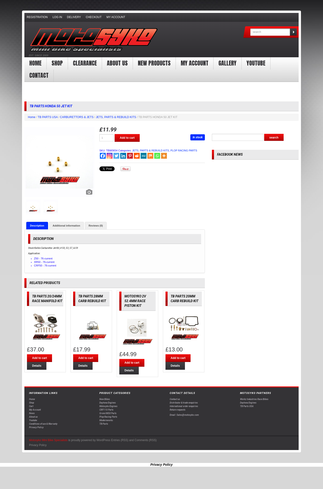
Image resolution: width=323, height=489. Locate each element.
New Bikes (104, 399)
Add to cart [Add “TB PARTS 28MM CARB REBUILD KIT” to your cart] (85, 358)
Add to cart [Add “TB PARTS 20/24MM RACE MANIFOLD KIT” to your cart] (39, 358)
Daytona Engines (107, 402)
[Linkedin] (123, 156)
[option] (59, 162)
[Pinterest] (130, 156)
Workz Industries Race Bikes (254, 399)
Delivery (74, 17)
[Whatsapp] (157, 156)
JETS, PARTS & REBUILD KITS (116, 117)
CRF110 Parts (106, 409)
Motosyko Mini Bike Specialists (48, 440)
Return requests (177, 409)
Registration (37, 17)
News (32, 413)
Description (37, 225)
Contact (39, 75)
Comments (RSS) (146, 440)
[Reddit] (137, 156)
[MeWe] (143, 156)
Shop (57, 63)
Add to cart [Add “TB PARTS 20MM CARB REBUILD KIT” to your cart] (178, 358)
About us (117, 63)
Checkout (93, 17)
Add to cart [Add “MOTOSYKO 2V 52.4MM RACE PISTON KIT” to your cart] (131, 362)
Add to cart (127, 137)
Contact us (175, 399)
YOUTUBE (256, 63)
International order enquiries (184, 406)
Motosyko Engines (108, 406)
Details (36, 365)
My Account (115, 17)
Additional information (66, 225)
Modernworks (106, 420)
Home (35, 63)
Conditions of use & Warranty (43, 424)
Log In (57, 17)
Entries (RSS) (119, 440)
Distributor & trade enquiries (184, 402)
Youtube (33, 420)
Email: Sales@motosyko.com (184, 415)
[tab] (37, 225)
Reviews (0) (96, 225)
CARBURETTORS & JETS (77, 117)
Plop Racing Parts (108, 417)
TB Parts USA (247, 406)
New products (154, 63)
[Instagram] (110, 156)
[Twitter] (116, 156)
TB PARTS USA (48, 117)
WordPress (103, 440)
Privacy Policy (36, 427)
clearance (85, 63)
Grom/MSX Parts (107, 413)
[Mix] (150, 156)
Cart (31, 406)
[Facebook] (103, 156)
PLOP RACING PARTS (183, 150)
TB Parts (103, 424)
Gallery (227, 63)
